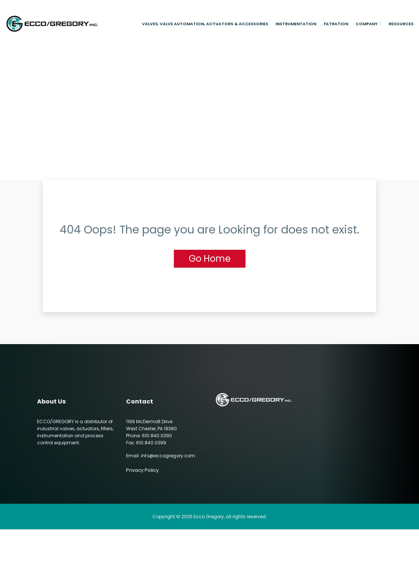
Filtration (336, 24)
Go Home (210, 258)
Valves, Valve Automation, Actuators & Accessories (205, 24)
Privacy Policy (142, 470)
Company (366, 24)
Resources (401, 24)
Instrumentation (296, 24)
